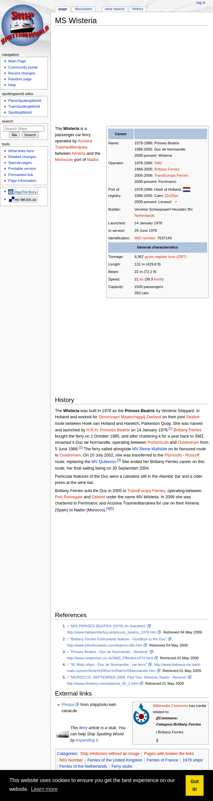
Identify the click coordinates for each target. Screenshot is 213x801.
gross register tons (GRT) (166, 257)
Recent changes (21, 73)
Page (62, 9)
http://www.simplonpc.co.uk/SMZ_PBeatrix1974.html (110, 658)
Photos (68, 704)
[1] (171, 428)
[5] (112, 508)
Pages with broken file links (169, 753)
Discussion (83, 9)
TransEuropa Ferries (171, 175)
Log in (201, 3)
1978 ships (193, 760)
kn (142, 279)
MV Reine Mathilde (149, 449)
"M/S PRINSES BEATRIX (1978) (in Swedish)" (108, 626)
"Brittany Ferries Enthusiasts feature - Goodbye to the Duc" (118, 639)
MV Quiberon (104, 462)
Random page (20, 79)
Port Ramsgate (69, 497)
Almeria (78, 153)
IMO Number (71, 760)
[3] (119, 460)
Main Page (17, 61)
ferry (83, 728)
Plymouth (173, 455)
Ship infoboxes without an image (110, 753)
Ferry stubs (121, 766)
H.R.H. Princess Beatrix (108, 430)
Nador (92, 159)
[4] (108, 508)
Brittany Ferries (166, 169)
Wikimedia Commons (170, 706)
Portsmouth (158, 442)
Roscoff (192, 455)
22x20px (171, 196)
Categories (67, 753)
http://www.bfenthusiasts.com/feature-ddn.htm (104, 645)
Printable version (22, 168)
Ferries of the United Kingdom (114, 760)
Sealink (193, 417)
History (137, 9)
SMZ (158, 163)
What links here (21, 151)
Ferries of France (162, 760)
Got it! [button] (195, 785)
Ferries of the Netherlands (83, 766)
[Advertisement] (134, 76)
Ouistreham (188, 442)
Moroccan (64, 159)
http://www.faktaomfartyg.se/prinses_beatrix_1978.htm (111, 632)
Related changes (22, 157)
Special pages (20, 163)
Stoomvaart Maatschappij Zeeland (130, 417)
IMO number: (145, 238)
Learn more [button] (44, 789)
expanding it (87, 740)
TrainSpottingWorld (24, 106)
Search (7, 121)
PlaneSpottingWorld (24, 101)
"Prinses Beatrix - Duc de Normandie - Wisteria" (109, 652)
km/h (158, 279)
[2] (81, 447)
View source (114, 9)
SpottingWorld (20, 112)
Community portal (22, 67)
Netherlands (145, 215)
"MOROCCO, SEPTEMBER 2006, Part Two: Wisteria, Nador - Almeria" (128, 677)
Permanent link (20, 175)
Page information (22, 181)
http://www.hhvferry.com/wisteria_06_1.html (102, 683)
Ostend (98, 497)
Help (12, 85)
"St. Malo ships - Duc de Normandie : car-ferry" (108, 664)
